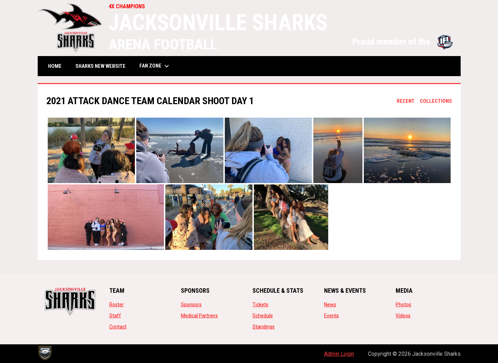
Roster (116, 304)
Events (331, 315)
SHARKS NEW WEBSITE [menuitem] (103, 66)
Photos (403, 304)
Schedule (262, 315)
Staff (115, 315)
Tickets (260, 304)
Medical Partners (199, 315)
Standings (263, 326)
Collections (436, 101)
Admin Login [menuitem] (339, 354)
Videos (403, 315)
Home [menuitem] (55, 66)
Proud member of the (403, 41)
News (330, 304)
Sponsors (191, 304)
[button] (91, 150)
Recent (406, 101)
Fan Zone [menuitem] (155, 66)
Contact (118, 326)
